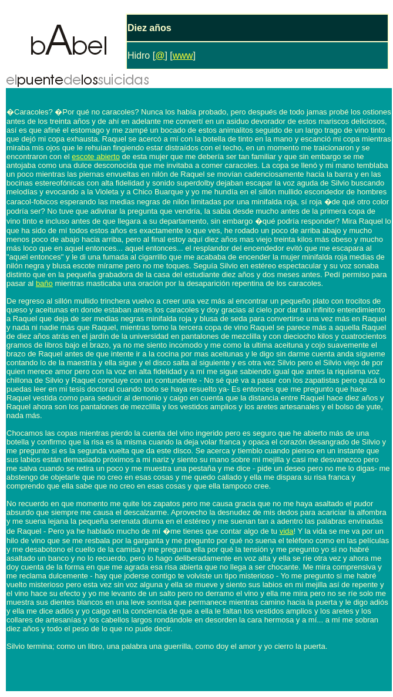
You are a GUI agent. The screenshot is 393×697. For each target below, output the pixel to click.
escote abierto (96, 156)
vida (287, 531)
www (183, 55)
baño (44, 283)
